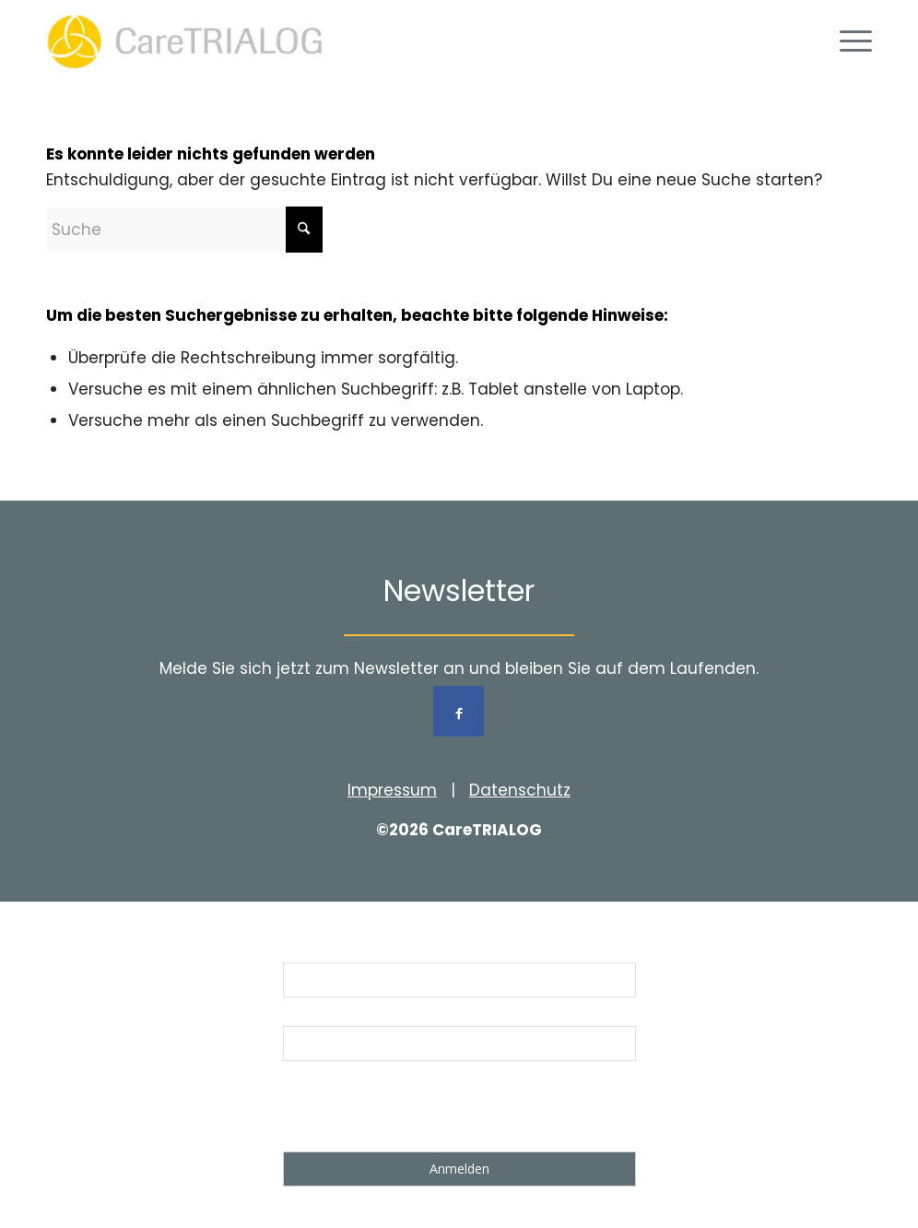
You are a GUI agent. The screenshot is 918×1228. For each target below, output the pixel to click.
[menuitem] (850, 41)
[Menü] (850, 41)
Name (303, 950)
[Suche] (184, 230)
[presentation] (423, 1110)
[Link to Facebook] (458, 711)
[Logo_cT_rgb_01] (190, 41)
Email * (307, 1014)
